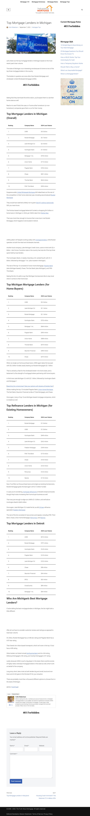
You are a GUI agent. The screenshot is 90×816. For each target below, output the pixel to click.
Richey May (44, 213)
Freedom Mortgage (19, 510)
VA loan (41, 507)
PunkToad (14, 687)
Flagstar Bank (48, 266)
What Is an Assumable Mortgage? (71, 70)
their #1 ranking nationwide (44, 203)
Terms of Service (37, 814)
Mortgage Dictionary (38, 2)
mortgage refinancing (30, 492)
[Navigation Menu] (8, 9)
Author (9, 694)
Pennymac (33, 518)
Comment (13, 754)
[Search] (82, 9)
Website (41, 746)
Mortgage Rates (52, 2)
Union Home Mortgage (45, 389)
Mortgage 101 (24, 2)
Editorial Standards (13, 814)
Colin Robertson (13, 27)
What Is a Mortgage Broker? (69, 74)
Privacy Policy (48, 814)
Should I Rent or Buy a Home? (70, 67)
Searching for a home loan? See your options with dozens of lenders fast (30, 386)
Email (26, 746)
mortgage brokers (41, 240)
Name (12, 746)
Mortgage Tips (65, 2)
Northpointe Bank (32, 653)
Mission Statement (25, 814)
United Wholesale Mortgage (26, 192)
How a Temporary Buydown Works (72, 63)
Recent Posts (15, 694)
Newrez (42, 518)
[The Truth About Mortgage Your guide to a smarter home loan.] (45, 9)
